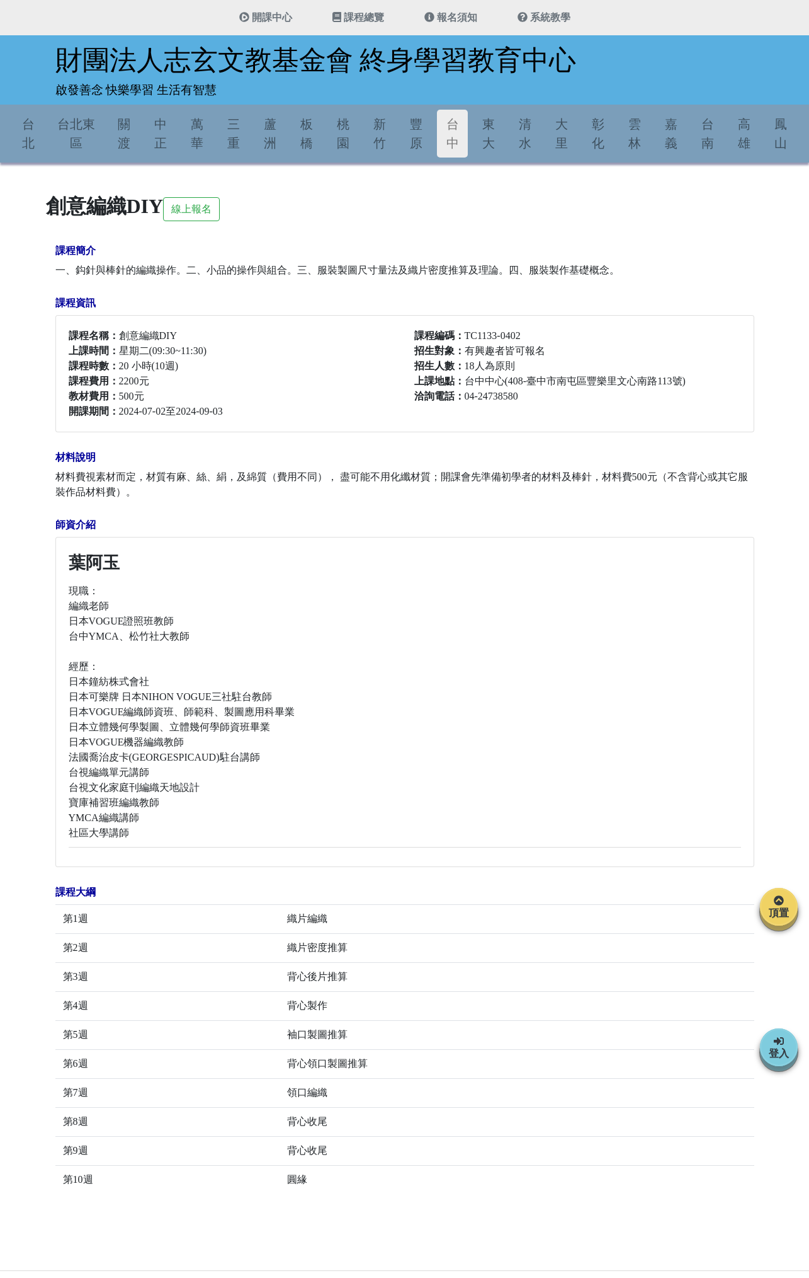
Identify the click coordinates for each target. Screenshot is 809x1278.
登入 (779, 1047)
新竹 (379, 133)
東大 (488, 133)
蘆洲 (270, 133)
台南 (707, 133)
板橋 (306, 133)
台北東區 (76, 133)
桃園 (343, 133)
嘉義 (671, 133)
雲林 (634, 133)
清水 (525, 133)
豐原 (416, 133)
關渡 (124, 133)
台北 (28, 133)
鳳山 (780, 133)
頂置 (779, 906)
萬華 (197, 133)
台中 (452, 133)
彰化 (598, 133)
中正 (160, 133)
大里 (561, 133)
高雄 (744, 133)
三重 (233, 133)
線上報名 (191, 209)
